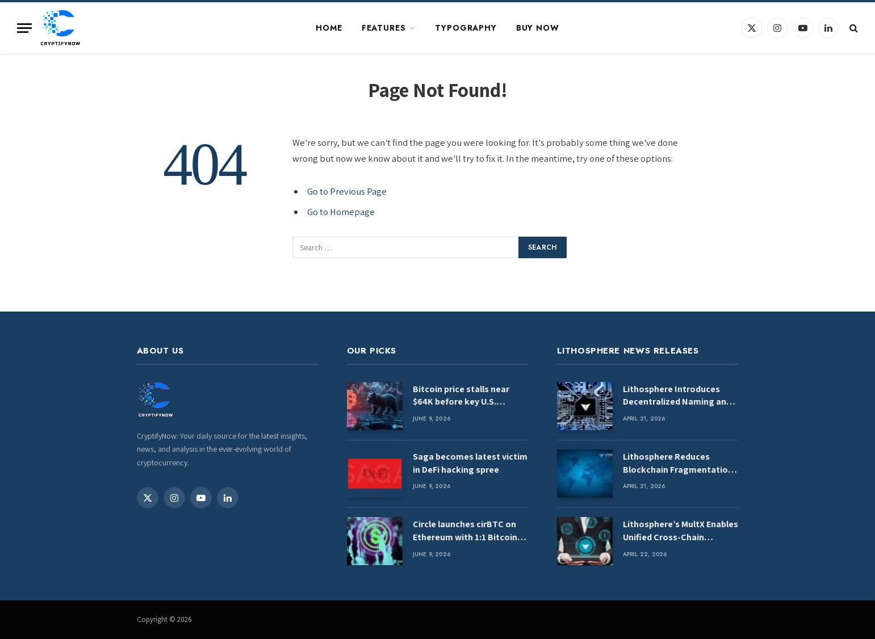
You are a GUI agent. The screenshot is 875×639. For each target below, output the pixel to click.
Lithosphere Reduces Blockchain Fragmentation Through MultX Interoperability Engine (678, 464)
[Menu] (24, 28)
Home (329, 27)
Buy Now (537, 27)
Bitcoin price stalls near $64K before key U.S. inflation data (461, 396)
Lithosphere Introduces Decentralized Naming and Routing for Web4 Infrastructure (677, 396)
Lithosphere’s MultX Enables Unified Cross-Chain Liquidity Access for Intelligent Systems (680, 531)
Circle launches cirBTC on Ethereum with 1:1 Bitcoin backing (465, 531)
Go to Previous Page (347, 191)
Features (384, 27)
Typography (465, 27)
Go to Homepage (341, 211)
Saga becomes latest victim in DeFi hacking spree (470, 463)
